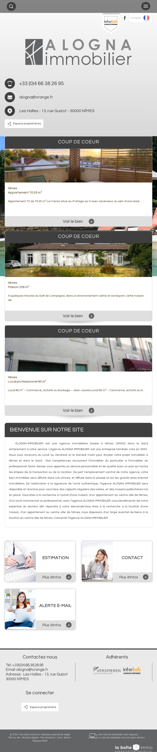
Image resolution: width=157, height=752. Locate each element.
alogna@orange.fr (36, 97)
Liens (59, 737)
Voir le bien (78, 221)
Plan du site (14, 737)
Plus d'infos (57, 577)
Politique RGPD (40, 740)
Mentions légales (30, 737)
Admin (67, 737)
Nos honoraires (47, 737)
